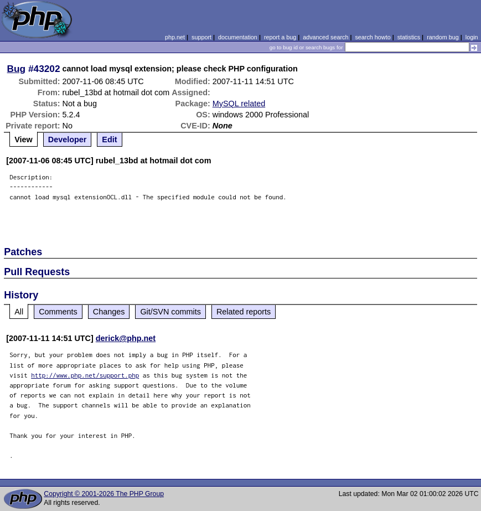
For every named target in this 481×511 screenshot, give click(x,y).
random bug (443, 37)
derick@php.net (126, 338)
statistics (408, 37)
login (472, 37)
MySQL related (239, 103)
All (18, 311)
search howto (372, 37)
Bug (16, 68)
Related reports (243, 311)
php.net (175, 37)
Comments (58, 311)
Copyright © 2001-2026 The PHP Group (104, 494)
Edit (109, 139)
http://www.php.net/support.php (85, 375)
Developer (67, 139)
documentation (237, 37)
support (201, 37)
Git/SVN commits (170, 311)
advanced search (325, 37)
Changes (109, 311)
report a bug (280, 37)
